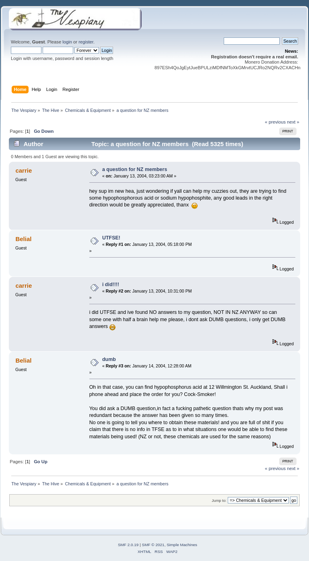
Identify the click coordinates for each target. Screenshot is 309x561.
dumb (109, 359)
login (67, 41)
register (85, 41)
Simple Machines (182, 544)
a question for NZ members (134, 169)
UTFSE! (111, 238)
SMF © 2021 (153, 544)
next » (293, 122)
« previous (275, 122)
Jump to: (219, 500)
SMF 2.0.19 (128, 544)
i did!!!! (110, 284)
